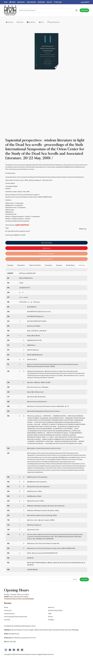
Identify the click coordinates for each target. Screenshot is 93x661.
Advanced (84, 10)
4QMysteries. (9, 220)
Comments (48, 265)
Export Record (54, 22)
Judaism (27, 225)
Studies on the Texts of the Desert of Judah (24, 203)
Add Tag (82, 237)
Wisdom (8, 225)
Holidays (51, 620)
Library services (9, 614)
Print (42, 22)
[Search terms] (48, 10)
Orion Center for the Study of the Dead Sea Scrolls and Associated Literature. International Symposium (50, 185)
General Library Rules (55, 611)
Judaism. (28, 227)
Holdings (10, 265)
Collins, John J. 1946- (21, 188)
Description (21, 265)
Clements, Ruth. (47, 188)
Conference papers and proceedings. (17, 229)
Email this (32, 22)
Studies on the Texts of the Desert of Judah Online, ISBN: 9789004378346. (28, 205)
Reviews (59, 265)
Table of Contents (35, 265)
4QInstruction (9, 211)
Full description (10, 181)
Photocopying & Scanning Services (15, 617)
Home (6, 607)
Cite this (10, 22)
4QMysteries (9, 214)
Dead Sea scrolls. (11, 223)
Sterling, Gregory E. (35, 188)
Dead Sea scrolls (10, 216)
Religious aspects (18, 225)
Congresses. (19, 211)
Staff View (82, 265)
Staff (49, 614)
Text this (20, 22)
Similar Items (70, 265)
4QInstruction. (9, 218)
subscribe (84, 579)
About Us (51, 607)
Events (50, 617)
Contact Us (8, 611)
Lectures (7, 620)
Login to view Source (22, 233)
